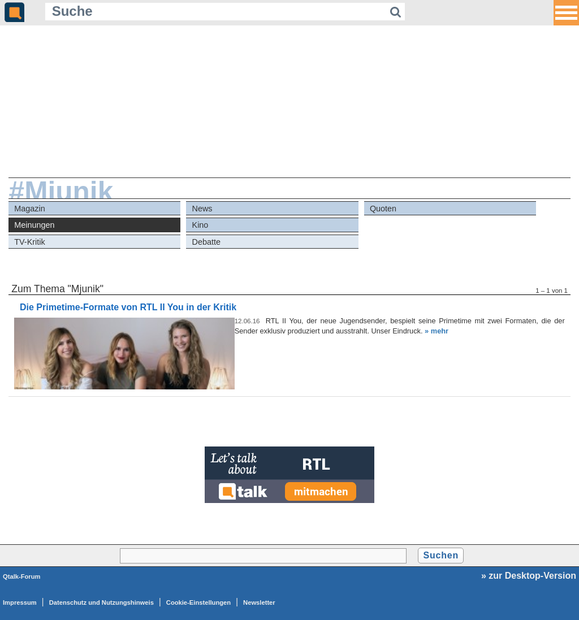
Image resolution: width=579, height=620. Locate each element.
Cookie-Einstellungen (198, 602)
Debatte (206, 241)
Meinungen (34, 224)
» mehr (436, 331)
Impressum (20, 602)
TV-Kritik (29, 241)
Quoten (383, 208)
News (202, 208)
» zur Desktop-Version (528, 575)
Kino (200, 224)
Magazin (29, 208)
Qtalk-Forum (22, 576)
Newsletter (259, 602)
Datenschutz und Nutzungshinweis (101, 602)
